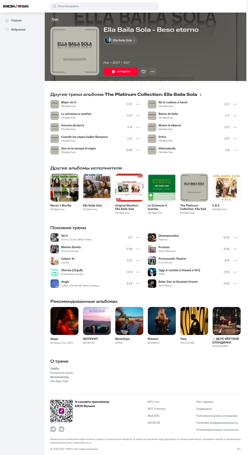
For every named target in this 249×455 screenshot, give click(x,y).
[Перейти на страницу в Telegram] (53, 429)
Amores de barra (72, 125)
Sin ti (64, 236)
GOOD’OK (154, 423)
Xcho (64, 343)
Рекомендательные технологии (217, 430)
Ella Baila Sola (68, 106)
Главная (13, 21)
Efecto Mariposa (166, 251)
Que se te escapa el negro (78, 148)
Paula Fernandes (70, 251)
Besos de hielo (168, 114)
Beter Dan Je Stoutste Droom (178, 282)
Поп (106, 63)
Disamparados (168, 236)
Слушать (120, 72)
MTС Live (153, 402)
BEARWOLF (154, 343)
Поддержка (204, 409)
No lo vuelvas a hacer (173, 102)
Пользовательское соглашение (216, 416)
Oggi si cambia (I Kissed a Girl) (179, 270)
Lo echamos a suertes (76, 114)
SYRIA (161, 274)
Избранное (15, 30)
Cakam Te (67, 259)
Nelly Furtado (85, 239)
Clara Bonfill (75, 285)
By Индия (55, 343)
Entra (162, 137)
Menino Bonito (71, 247)
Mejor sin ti (68, 102)
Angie (65, 282)
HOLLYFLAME (187, 343)
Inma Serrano (165, 262)
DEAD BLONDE (220, 346)
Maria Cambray (91, 285)
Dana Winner (165, 285)
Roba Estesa (67, 274)
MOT (70, 343)
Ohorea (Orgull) (72, 270)
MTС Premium (157, 409)
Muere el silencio (169, 125)
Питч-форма (204, 402)
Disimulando (167, 148)
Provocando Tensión (172, 259)
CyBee (64, 285)
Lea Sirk (65, 262)
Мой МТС (154, 416)
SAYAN (118, 343)
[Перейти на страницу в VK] (61, 429)
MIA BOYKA (89, 343)
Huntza (79, 274)
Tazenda (162, 239)
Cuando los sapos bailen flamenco (84, 137)
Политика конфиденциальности (217, 423)
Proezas (164, 247)
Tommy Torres (69, 239)
